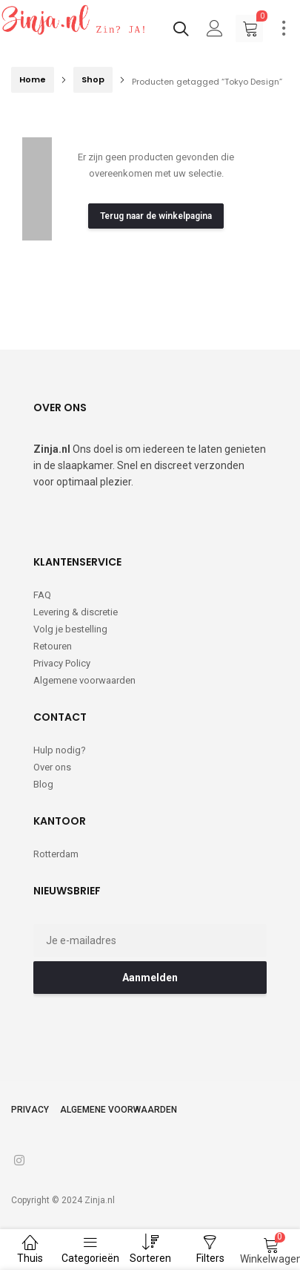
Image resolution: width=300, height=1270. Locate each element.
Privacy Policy (61, 663)
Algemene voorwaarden (84, 680)
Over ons (52, 767)
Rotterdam (56, 854)
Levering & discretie (75, 612)
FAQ (42, 594)
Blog (43, 784)
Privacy (30, 1109)
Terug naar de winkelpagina (156, 216)
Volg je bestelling (70, 629)
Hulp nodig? (59, 750)
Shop (92, 79)
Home (32, 79)
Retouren (52, 646)
